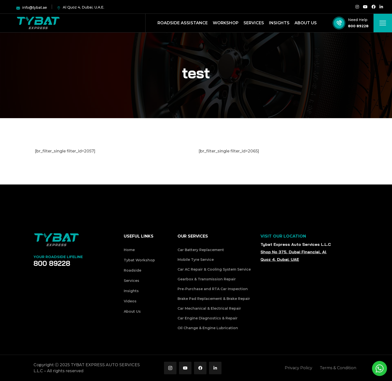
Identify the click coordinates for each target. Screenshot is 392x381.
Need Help (358, 20)
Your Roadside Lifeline (58, 257)
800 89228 (358, 26)
